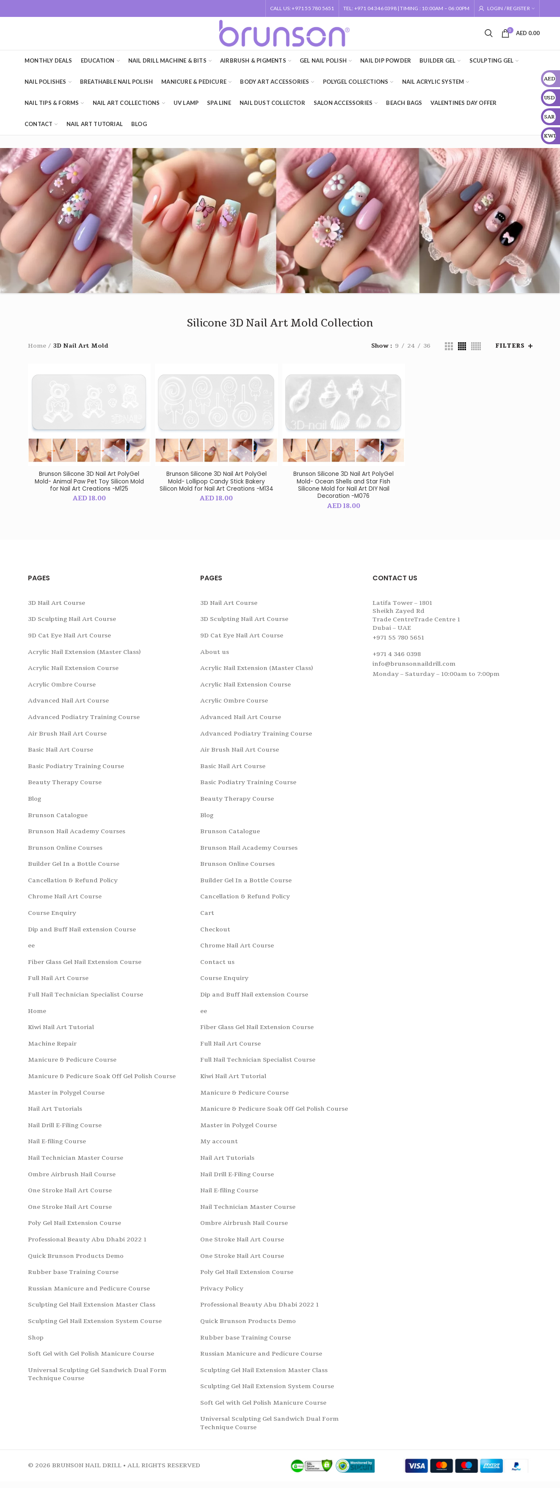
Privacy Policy (221, 1295)
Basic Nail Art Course (60, 756)
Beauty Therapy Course (65, 789)
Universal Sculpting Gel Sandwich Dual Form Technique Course (97, 1381)
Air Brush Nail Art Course (67, 740)
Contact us (217, 968)
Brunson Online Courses (65, 854)
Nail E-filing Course (57, 1148)
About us (214, 658)
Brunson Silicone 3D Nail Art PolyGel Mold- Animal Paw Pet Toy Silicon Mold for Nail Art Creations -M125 (89, 487)
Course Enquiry (52, 919)
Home (37, 351)
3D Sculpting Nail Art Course (72, 626)
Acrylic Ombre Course (62, 691)
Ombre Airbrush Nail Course (72, 1181)
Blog (34, 805)
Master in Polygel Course (66, 1099)
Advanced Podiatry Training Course (84, 723)
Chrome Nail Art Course (65, 903)
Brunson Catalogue (58, 822)
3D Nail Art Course (56, 609)
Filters (509, 351)
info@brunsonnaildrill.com (413, 671)
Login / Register (508, 8)
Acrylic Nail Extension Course (73, 675)
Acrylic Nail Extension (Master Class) (84, 658)
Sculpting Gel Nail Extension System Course (95, 1327)
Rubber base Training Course (73, 1278)
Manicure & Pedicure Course (72, 1066)
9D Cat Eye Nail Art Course (69, 642)
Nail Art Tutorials (55, 1116)
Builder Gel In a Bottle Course (73, 871)
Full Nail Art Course (58, 985)
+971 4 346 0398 (396, 660)
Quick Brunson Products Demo (76, 1262)
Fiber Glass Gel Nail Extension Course (84, 968)
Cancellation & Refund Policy (73, 887)
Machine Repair (52, 1050)
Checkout (215, 936)
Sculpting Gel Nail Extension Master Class (91, 1311)
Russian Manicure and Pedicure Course (89, 1295)
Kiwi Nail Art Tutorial (61, 1034)
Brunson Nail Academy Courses (76, 838)
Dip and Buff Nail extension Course (82, 936)
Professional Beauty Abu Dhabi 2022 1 (87, 1246)
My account (219, 1148)
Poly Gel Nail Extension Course (74, 1230)
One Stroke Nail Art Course (70, 1197)
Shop (36, 1344)
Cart (207, 919)
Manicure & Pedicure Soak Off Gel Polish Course (102, 1083)
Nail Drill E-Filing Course (65, 1132)
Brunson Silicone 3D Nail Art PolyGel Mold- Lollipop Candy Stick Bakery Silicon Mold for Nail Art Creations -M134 (216, 490)
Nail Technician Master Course (75, 1164)
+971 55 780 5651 (398, 644)
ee (31, 952)
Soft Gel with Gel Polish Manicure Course (91, 1360)
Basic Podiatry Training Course (76, 773)
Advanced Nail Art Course (68, 707)
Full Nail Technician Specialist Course (85, 1001)
